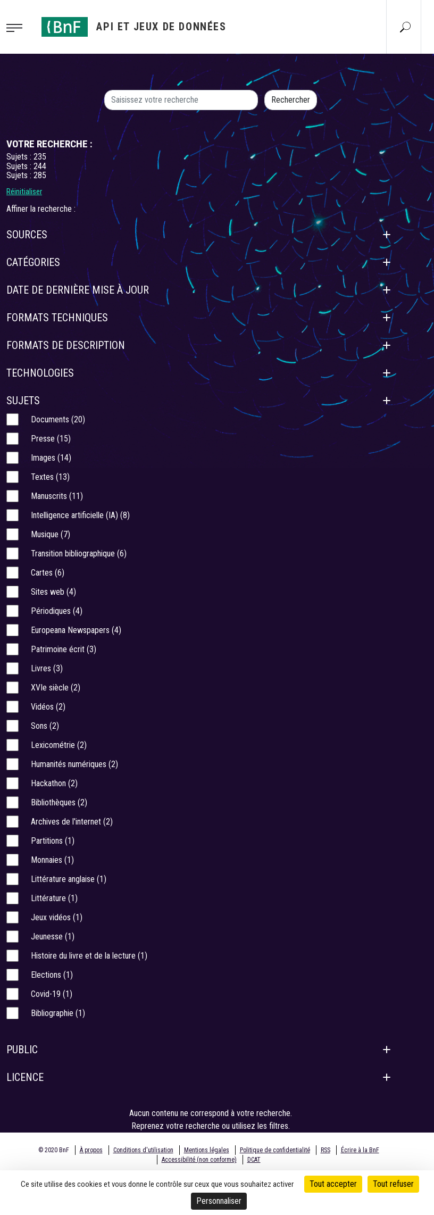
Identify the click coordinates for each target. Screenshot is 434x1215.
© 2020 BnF (53, 1150)
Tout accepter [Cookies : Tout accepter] (333, 1184)
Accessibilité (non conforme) (199, 1159)
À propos (91, 1150)
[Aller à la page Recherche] (405, 26)
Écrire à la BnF (360, 1150)
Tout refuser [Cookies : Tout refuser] (393, 1184)
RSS (325, 1150)
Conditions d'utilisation (143, 1150)
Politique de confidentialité (275, 1150)
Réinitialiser (24, 191)
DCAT (254, 1159)
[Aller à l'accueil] (134, 26)
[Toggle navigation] (17, 27)
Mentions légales (206, 1150)
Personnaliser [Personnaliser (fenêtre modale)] (218, 1201)
